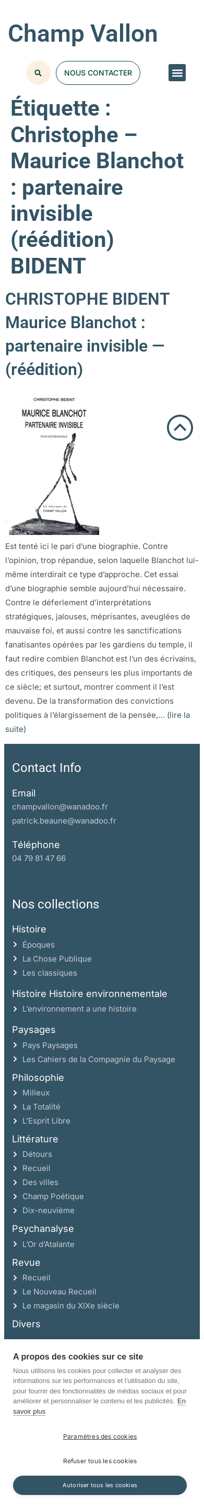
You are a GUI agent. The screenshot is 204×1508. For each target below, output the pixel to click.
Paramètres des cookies (100, 1436)
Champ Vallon (83, 33)
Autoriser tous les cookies (100, 1485)
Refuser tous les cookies (100, 1461)
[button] (177, 72)
